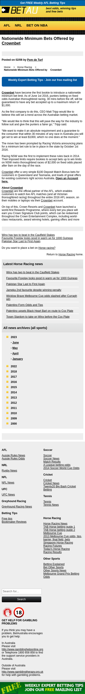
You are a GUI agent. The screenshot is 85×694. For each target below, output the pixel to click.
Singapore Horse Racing (58, 542)
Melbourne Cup (52, 533)
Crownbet (11, 43)
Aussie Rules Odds (13, 458)
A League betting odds (56, 465)
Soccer (47, 455)
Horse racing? (47, 247)
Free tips (7, 518)
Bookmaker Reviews (14, 521)
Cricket (47, 480)
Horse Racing (66, 254)
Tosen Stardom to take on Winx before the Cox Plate (38, 316)
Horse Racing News (55, 523)
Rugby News (9, 470)
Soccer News (51, 458)
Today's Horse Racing (56, 549)
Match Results (52, 461)
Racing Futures (52, 545)
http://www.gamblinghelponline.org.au (24, 649)
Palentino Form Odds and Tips (24, 305)
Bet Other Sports (53, 567)
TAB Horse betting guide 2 (59, 530)
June (15, 342)
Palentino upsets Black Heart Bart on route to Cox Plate (39, 310)
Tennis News (51, 504)
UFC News (8, 494)
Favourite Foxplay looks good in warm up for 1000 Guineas (37, 238)
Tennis (47, 501)
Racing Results (52, 552)
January (17, 358)
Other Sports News (54, 570)
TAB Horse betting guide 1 (59, 526)
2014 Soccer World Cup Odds (61, 468)
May (15, 348)
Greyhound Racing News (17, 506)
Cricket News (51, 483)
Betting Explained (53, 564)
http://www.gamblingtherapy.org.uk (22, 671)
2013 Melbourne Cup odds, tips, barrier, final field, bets (62, 538)
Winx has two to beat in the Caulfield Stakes (28, 235)
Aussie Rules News (13, 455)
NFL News (8, 482)
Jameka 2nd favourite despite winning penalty (33, 290)
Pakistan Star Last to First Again (21, 241)
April (15, 353)
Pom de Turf (35, 59)
